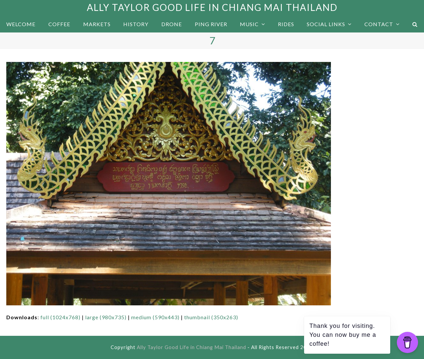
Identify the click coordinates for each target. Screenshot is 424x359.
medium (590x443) (155, 317)
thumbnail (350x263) (211, 317)
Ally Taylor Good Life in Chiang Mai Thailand (212, 7)
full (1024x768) (60, 317)
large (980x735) (106, 317)
